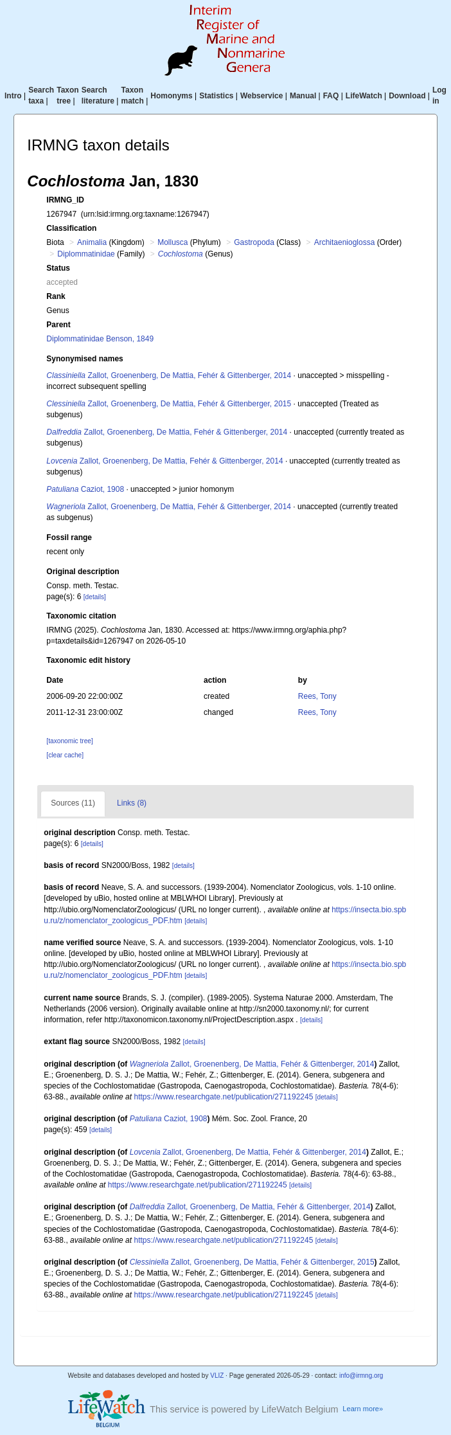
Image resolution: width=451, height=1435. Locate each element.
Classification (71, 228)
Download (407, 95)
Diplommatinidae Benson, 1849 (100, 338)
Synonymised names (84, 358)
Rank (55, 296)
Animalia (92, 242)
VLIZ (217, 1375)
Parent (58, 324)
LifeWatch (364, 95)
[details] (95, 596)
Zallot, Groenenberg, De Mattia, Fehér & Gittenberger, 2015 (168, 403)
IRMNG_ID (65, 199)
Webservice (261, 95)
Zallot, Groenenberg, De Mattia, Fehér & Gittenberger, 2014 (168, 375)
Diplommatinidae (85, 253)
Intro (13, 95)
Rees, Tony (317, 696)
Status (58, 268)
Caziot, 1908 (85, 489)
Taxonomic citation (81, 615)
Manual (303, 95)
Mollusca (172, 242)
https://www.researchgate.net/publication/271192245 (223, 1096)
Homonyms (171, 95)
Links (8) (131, 803)
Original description (82, 571)
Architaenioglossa (344, 242)
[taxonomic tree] (69, 741)
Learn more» (362, 1408)
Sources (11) (73, 803)
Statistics (216, 95)
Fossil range (69, 537)
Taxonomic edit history (88, 660)
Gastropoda (254, 242)
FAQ (331, 95)
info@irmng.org (361, 1375)
